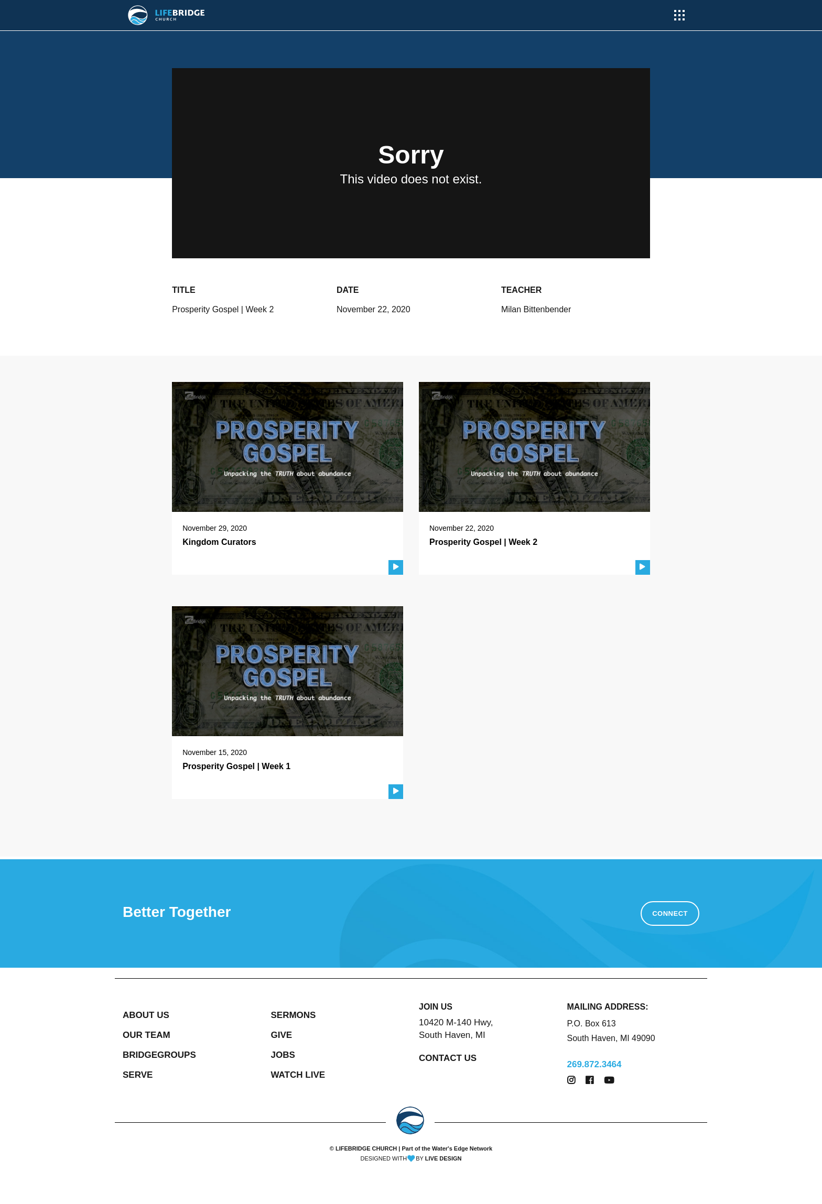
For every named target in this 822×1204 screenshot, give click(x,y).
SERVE (138, 1075)
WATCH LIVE (298, 1075)
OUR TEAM (146, 1035)
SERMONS (293, 1015)
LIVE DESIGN (443, 1158)
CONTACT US (448, 1058)
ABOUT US (146, 1015)
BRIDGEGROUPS (159, 1055)
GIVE (282, 1035)
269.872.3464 (594, 1064)
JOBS (283, 1055)
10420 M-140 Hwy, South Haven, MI (456, 1028)
